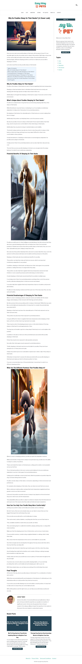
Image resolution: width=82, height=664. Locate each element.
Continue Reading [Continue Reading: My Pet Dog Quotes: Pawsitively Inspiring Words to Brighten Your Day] (17, 648)
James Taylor (21, 597)
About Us (52, 12)
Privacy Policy (35, 658)
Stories (39, 12)
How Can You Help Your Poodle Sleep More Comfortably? (21, 78)
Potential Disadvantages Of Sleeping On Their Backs (20, 75)
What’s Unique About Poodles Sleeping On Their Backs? (20, 71)
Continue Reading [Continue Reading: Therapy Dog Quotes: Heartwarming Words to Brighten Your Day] (41, 646)
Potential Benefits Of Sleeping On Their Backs (18, 73)
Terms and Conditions (45, 658)
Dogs (22, 12)
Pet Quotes (45, 12)
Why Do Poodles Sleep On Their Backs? (16, 70)
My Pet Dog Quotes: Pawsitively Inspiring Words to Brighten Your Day (17, 635)
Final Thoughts (11, 80)
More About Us (65, 52)
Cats (27, 12)
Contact (59, 12)
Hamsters (32, 12)
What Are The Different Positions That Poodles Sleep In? (21, 76)
